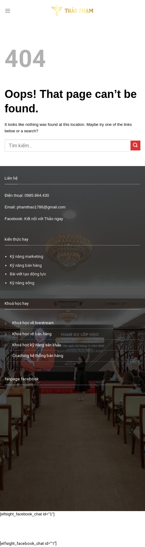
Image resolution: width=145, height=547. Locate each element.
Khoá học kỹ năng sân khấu (36, 345)
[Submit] (135, 145)
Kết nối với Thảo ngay (43, 218)
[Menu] (8, 10)
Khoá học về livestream (33, 322)
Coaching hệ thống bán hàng (37, 355)
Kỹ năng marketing (26, 256)
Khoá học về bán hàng (32, 334)
